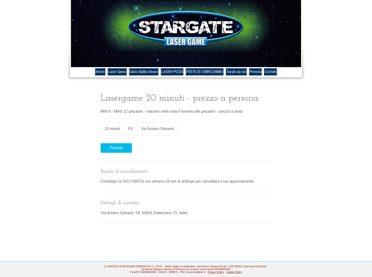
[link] (116, 148)
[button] (236, 71)
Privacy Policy (216, 272)
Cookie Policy (234, 272)
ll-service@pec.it (195, 272)
